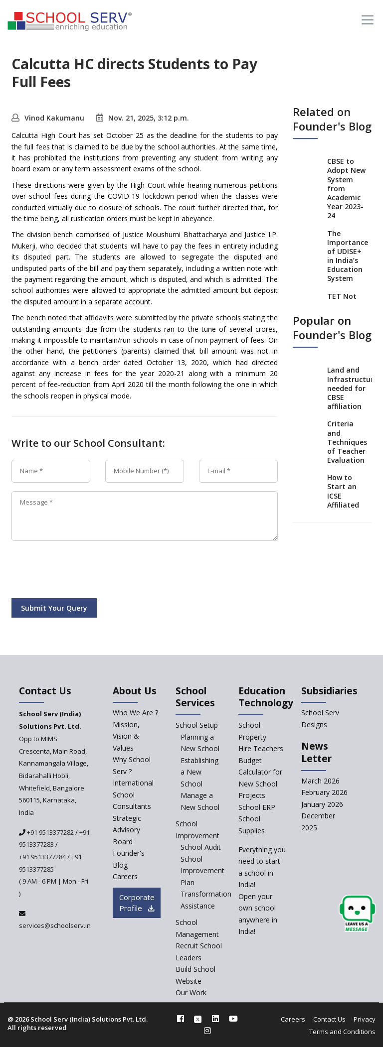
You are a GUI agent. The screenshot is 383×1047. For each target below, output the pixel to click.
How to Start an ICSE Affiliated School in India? (343, 500)
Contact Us (329, 1019)
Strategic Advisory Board (127, 829)
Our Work (191, 992)
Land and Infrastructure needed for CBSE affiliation (352, 388)
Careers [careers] (125, 876)
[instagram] (207, 1030)
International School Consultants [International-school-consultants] (133, 794)
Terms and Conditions (342, 1031)
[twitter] (197, 1018)
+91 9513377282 (49, 832)
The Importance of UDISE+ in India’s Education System (347, 256)
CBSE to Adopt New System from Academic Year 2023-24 (346, 188)
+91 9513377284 (42, 856)
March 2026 (320, 780)
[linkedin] (215, 1018)
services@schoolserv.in (55, 925)
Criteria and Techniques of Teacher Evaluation (347, 442)
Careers (293, 1019)
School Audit (201, 847)
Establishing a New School (199, 772)
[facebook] (180, 1018)
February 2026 (324, 792)
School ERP (256, 807)
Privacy (365, 1019)
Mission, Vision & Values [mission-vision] (126, 736)
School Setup (197, 725)
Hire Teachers (260, 748)
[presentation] (87, 571)
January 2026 (322, 804)
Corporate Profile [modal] (137, 903)
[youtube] (233, 1018)
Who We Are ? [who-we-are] (135, 712)
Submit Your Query (54, 608)
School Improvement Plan (202, 870)
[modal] (357, 914)
